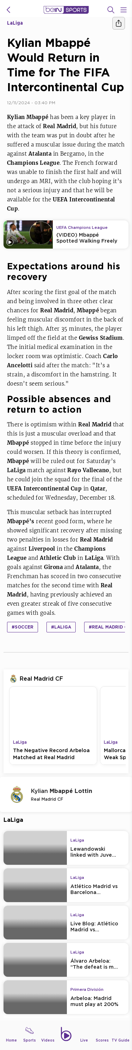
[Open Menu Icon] (123, 10)
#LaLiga (61, 627)
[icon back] (8, 10)
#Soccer (22, 627)
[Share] (118, 23)
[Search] (111, 10)
